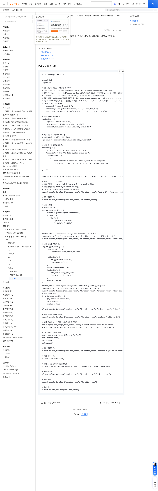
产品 (30, 4)
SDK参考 (88, 16)
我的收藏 (118, 30)
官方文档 (6, 10)
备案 (132, 4)
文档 (127, 4)
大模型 (24, 4)
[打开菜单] (4, 4)
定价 (51, 4)
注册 (144, 4)
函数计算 (15, 10)
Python (118, 16)
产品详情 (107, 30)
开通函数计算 (46, 52)
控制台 (138, 4)
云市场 (57, 4)
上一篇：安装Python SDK (49, 417)
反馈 (84, 428)
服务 (70, 4)
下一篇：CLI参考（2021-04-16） (110, 417)
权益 (45, 4)
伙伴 (64, 4)
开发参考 (80, 16)
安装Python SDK (47, 59)
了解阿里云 (78, 4)
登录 (152, 4)
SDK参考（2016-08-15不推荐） (103, 16)
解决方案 (38, 4)
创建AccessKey (47, 55)
